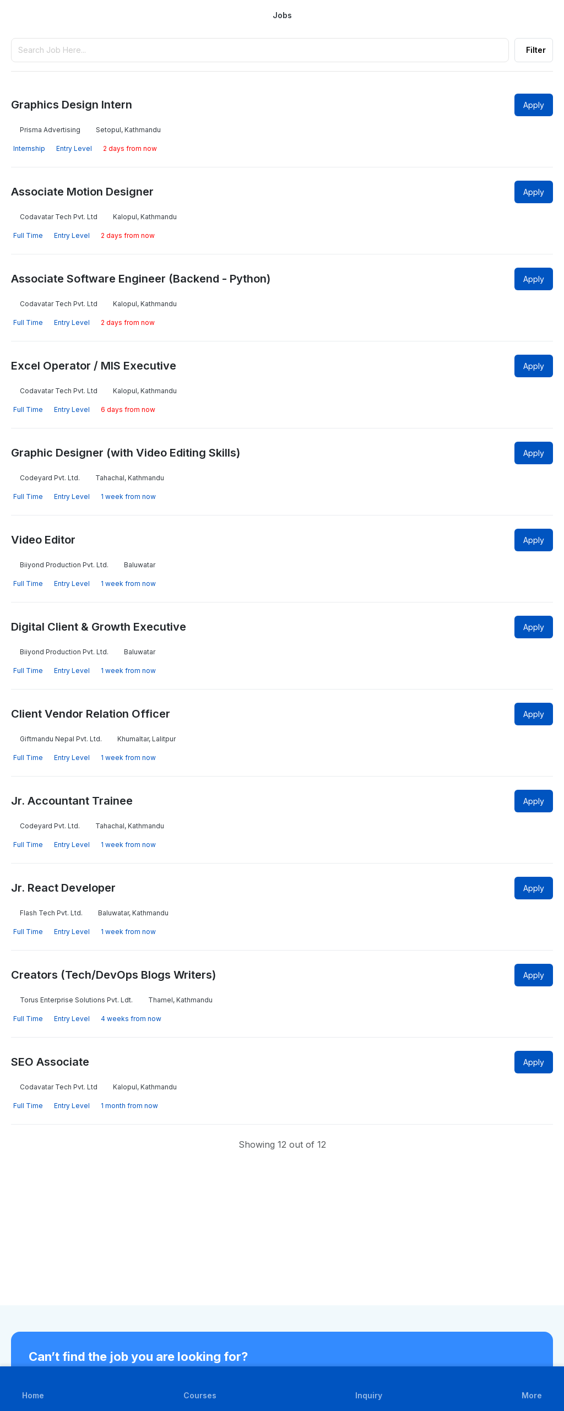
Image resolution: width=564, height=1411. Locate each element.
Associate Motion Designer (82, 191)
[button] (532, 1388)
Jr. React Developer (63, 887)
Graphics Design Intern (71, 104)
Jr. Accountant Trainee (72, 800)
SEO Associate (50, 1061)
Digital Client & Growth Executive (98, 626)
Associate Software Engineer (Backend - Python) (140, 278)
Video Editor (43, 539)
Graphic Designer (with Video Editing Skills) (125, 452)
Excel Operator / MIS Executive (93, 365)
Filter (536, 50)
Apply (533, 105)
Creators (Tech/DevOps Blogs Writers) (113, 974)
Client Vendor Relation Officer (90, 713)
